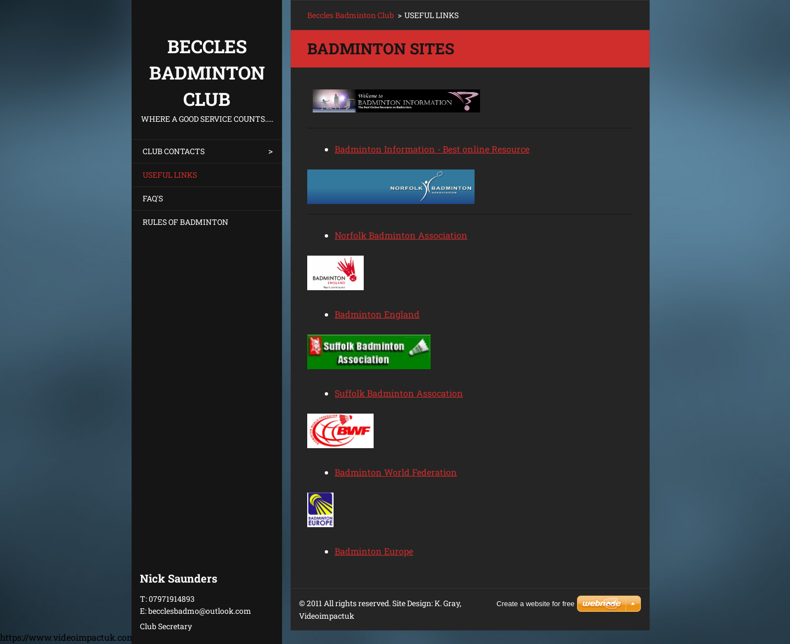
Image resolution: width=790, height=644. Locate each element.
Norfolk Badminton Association (401, 235)
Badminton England (377, 314)
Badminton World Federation (396, 472)
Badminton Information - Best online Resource (432, 149)
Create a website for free (535, 604)
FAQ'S (153, 198)
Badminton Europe (374, 551)
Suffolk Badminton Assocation (399, 393)
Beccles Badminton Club (350, 15)
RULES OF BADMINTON (185, 222)
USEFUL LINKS (170, 175)
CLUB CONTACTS (174, 151)
